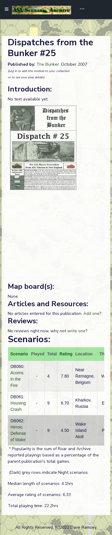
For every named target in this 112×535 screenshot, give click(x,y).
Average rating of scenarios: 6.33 (39, 495)
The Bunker (47, 64)
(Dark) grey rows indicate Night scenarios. (48, 472)
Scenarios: (29, 339)
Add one (91, 313)
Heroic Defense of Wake (18, 433)
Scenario (19, 353)
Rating (66, 353)
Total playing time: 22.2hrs (33, 506)
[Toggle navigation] (80, 9)
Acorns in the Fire (17, 379)
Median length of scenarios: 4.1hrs (40, 483)
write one (76, 331)
